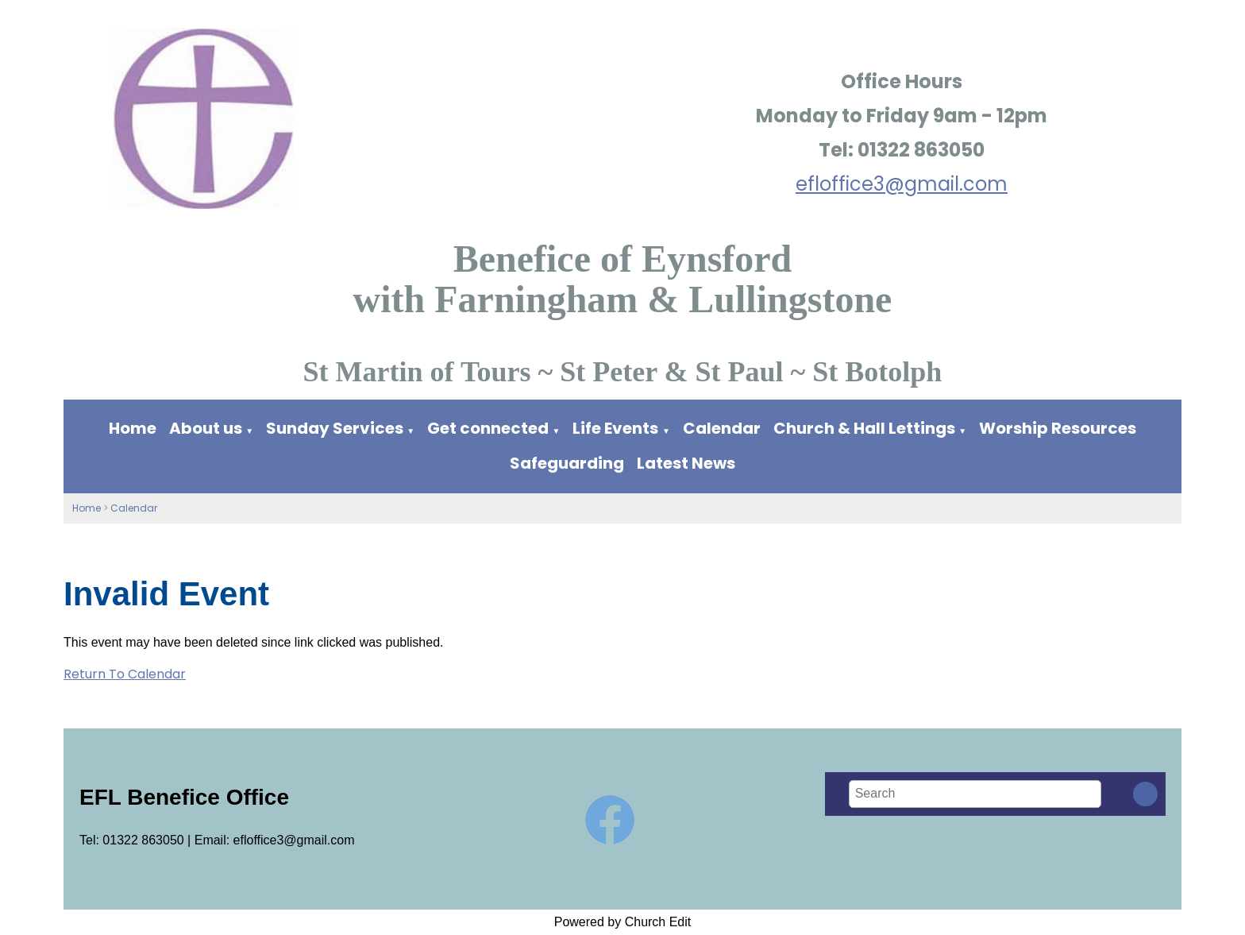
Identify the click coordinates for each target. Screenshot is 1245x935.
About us (205, 428)
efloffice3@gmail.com (902, 184)
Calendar (722, 428)
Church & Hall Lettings (864, 428)
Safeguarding (567, 463)
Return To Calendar (125, 674)
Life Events (615, 428)
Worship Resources (1057, 428)
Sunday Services (336, 428)
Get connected (488, 428)
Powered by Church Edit (623, 922)
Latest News (686, 463)
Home (132, 428)
